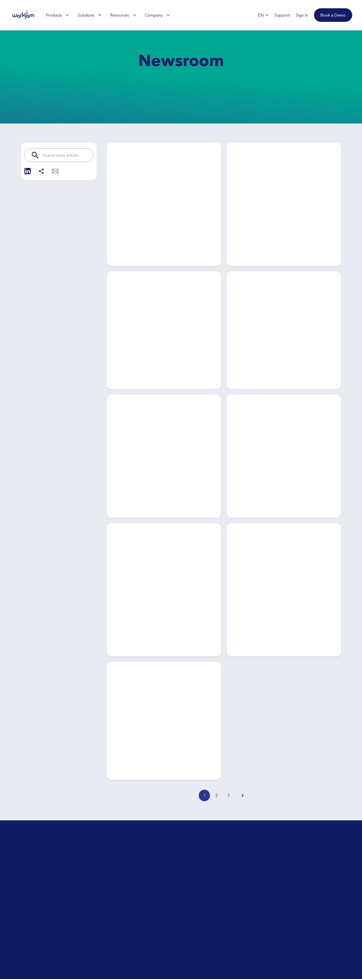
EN (263, 15)
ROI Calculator (59, 937)
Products (57, 15)
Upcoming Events (62, 957)
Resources (123, 15)
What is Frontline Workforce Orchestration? (71, 970)
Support (190, 947)
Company (157, 15)
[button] (333, 15)
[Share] (41, 171)
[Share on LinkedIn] (27, 171)
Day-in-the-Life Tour (63, 947)
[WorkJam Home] (23, 15)
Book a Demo (283, 940)
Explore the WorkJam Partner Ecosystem (141, 940)
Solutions (89, 15)
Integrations (125, 952)
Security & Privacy (130, 962)
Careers (190, 937)
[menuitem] (57, 15)
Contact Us (192, 957)
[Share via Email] (55, 171)
